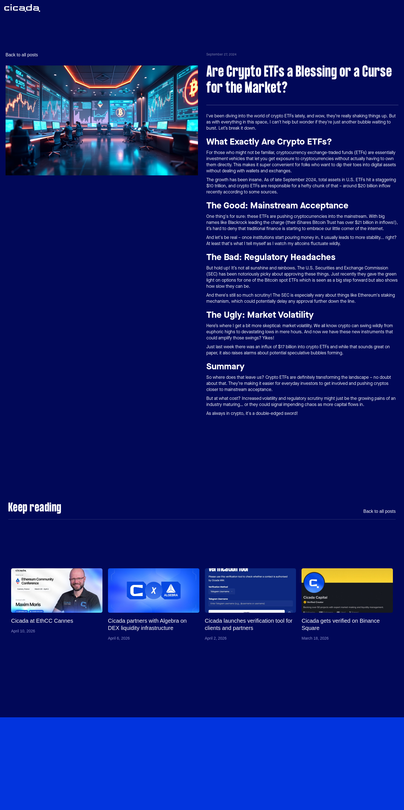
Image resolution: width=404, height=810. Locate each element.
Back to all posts (22, 55)
